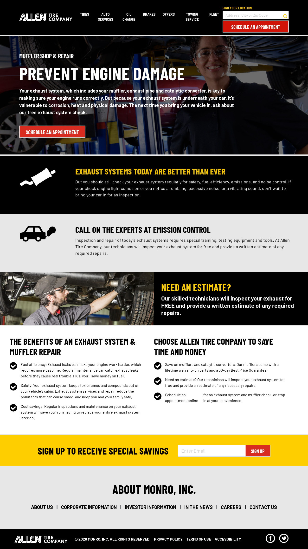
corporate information (89, 507)
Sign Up (257, 451)
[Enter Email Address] (211, 451)
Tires (84, 14)
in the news (198, 507)
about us (42, 507)
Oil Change (128, 16)
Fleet (214, 14)
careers (231, 507)
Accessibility (228, 539)
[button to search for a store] (285, 15)
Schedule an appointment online (181, 397)
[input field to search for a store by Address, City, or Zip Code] (256, 15)
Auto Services (105, 16)
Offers (169, 14)
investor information (150, 507)
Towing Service (192, 16)
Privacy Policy (168, 539)
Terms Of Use (198, 539)
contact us (263, 507)
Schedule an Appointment (255, 27)
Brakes (149, 14)
